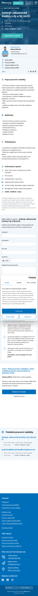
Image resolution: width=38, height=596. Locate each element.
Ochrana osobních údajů (9, 540)
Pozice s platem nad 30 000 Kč (11, 521)
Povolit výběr (10, 317)
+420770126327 (15, 52)
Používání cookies (7, 537)
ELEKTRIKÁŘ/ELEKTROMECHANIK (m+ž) (18, 449)
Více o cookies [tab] (31, 282)
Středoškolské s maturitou (13, 179)
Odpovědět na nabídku (12, 36)
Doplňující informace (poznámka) (10, 265)
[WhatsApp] (28, 71)
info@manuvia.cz (14, 564)
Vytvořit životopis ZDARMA (10, 505)
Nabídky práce (6, 512)
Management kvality (11, 188)
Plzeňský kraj (22, 170)
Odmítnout (27, 317)
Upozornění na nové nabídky (11, 508)
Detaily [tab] (19, 282)
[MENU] (36, 2)
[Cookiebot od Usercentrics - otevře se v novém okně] (28, 278)
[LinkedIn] (33, 71)
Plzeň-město (13, 170)
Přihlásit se (18, 3)
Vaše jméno (5, 232)
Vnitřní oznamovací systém (10, 543)
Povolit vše (19, 311)
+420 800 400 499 (14, 558)
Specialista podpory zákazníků (24, 185)
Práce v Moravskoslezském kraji (12, 523)
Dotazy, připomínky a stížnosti (11, 546)
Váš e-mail (4, 248)
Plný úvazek (8, 176)
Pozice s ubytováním (8, 518)
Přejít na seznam (14, 570)
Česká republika (16, 377)
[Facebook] (35, 71)
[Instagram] (12, 580)
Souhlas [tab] (6, 282)
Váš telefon (5, 257)
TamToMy (21, 593)
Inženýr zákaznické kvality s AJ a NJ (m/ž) (19, 438)
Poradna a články (7, 528)
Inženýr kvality (9, 185)
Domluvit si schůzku (19, 392)
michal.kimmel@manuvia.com (19, 53)
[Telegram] (31, 71)
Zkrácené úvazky (7, 515)
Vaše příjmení (5, 240)
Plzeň (6, 170)
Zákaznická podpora (25, 188)
